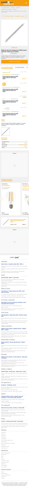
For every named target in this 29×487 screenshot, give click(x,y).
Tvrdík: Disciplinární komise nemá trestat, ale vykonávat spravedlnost (14, 423)
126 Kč (23, 103)
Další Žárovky (5, 183)
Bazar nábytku (4, 466)
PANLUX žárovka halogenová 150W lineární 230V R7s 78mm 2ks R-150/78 (10, 77)
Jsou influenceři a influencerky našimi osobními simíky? (11, 391)
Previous (1, 199)
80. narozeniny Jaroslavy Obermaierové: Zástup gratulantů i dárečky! (14, 294)
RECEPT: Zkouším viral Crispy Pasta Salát (9, 389)
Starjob (2, 471)
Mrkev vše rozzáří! (4, 307)
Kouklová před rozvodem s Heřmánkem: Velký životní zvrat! (12, 295)
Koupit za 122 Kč (14, 61)
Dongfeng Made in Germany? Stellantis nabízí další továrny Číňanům (14, 320)
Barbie (2, 456)
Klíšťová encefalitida (5, 401)
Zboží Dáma (3, 437)
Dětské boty (3, 463)
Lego (2, 457)
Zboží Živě (3, 434)
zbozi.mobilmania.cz (5, 7)
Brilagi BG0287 (6, 185)
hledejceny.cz (3, 432)
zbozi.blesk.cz (3, 438)
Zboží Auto (3, 444)
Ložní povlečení (4, 465)
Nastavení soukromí (13, 485)
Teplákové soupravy (5, 462)
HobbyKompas (4, 441)
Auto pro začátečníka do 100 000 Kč (8, 443)
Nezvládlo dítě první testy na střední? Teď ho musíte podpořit (12, 399)
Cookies (7, 485)
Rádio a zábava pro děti (5, 475)
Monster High (3, 454)
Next (27, 199)
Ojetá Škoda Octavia (5, 446)
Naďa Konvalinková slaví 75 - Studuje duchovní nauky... (11, 305)
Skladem (24, 97)
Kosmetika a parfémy (5, 460)
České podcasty (4, 473)
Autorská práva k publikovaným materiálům (10, 483)
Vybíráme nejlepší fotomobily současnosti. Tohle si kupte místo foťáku (14, 331)
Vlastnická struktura (22, 485)
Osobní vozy (3, 435)
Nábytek (12, 7)
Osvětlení (18, 7)
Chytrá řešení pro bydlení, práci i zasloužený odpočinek (11, 402)
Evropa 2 (3, 478)
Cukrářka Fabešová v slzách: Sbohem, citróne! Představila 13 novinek (14, 424)
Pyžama (2, 459)
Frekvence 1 (3, 476)
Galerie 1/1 (14, 47)
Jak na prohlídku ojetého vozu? (7, 440)
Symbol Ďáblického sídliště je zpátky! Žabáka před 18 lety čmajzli (13, 297)
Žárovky (15, 9)
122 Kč (23, 78)
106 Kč (23, 91)
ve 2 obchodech (5, 214)
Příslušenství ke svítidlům (6, 9)
